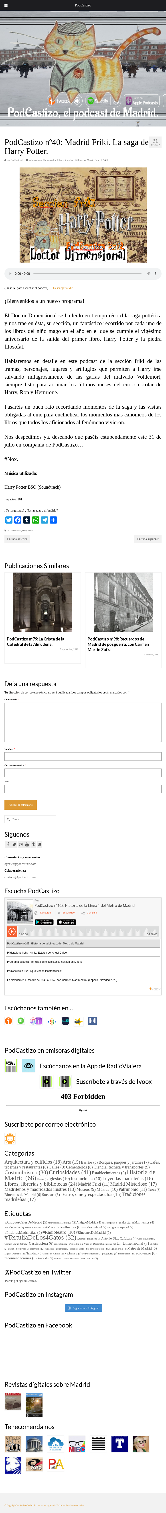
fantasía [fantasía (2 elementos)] (64, 1249)
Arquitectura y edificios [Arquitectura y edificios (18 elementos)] (33, 1162)
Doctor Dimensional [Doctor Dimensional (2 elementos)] (104, 1244)
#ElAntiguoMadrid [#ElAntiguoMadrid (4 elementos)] (86, 1222)
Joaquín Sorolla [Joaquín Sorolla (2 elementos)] (117, 1249)
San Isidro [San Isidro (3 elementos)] (45, 1258)
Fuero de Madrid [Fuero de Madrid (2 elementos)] (98, 1249)
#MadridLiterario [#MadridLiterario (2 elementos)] (35, 1227)
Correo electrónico (15, 765)
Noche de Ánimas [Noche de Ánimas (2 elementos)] (53, 1253)
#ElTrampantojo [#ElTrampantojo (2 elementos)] (111, 1222)
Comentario (11, 699)
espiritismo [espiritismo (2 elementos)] (37, 1249)
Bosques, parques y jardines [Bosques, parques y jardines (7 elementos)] (124, 1162)
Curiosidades (49, 160)
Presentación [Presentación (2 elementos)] (126, 1253)
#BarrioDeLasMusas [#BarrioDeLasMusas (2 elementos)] (59, 1222)
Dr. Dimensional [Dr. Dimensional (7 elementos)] (133, 1243)
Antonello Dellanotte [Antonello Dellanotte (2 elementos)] (88, 1239)
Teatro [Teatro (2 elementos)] (58, 1258)
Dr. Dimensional (13, 530)
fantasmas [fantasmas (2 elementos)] (51, 1249)
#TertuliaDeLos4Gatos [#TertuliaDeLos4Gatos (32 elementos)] (40, 1237)
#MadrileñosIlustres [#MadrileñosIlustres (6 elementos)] (63, 1227)
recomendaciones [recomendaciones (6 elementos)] (20, 1258)
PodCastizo (16, 160)
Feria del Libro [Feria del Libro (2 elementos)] (78, 1249)
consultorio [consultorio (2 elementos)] (61, 1244)
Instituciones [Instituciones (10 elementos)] (86, 1178)
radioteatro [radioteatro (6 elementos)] (145, 1253)
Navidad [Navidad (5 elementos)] (34, 1253)
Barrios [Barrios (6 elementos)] (89, 1162)
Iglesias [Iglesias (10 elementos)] (59, 1178)
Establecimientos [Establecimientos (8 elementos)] (109, 1172)
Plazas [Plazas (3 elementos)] (154, 1189)
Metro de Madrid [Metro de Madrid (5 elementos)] (142, 1248)
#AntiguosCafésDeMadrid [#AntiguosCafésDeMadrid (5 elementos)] (25, 1222)
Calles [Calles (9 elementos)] (57, 1167)
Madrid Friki (93, 160)
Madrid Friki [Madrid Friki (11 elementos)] (93, 1184)
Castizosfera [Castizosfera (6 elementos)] (41, 1243)
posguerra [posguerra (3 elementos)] (109, 1253)
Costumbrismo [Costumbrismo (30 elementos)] (26, 1172)
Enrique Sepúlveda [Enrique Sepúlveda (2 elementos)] (18, 1249)
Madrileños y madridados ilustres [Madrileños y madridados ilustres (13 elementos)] (40, 1189)
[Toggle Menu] (6, 5)
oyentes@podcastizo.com (20, 864)
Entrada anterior (17, 539)
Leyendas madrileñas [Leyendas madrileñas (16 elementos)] (127, 1178)
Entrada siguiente (148, 539)
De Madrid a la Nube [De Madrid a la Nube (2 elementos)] (80, 1244)
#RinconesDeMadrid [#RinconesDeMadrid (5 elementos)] (93, 1232)
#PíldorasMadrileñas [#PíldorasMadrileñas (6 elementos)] (23, 1232)
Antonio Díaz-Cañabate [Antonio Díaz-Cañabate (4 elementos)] (119, 1238)
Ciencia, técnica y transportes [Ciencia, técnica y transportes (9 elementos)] (121, 1167)
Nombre (9, 749)
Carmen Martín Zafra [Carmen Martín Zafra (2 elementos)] (16, 1244)
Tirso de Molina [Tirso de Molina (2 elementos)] (73, 1258)
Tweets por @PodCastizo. (20, 1281)
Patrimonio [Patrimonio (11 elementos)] (133, 1189)
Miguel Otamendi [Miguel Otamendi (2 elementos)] (14, 1253)
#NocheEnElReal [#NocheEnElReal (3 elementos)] (94, 1227)
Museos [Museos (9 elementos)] (86, 1189)
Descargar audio (63, 288)
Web (6, 781)
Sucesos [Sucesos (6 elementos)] (51, 1195)
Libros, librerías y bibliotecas (71, 160)
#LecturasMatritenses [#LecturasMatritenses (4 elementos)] (137, 1222)
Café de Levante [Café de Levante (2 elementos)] (146, 1239)
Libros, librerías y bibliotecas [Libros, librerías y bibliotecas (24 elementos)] (40, 1184)
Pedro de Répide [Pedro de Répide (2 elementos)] (91, 1253)
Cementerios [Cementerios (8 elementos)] (79, 1167)
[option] (42, 620)
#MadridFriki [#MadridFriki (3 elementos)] (14, 1227)
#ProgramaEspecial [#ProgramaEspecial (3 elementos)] (120, 1227)
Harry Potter (27, 530)
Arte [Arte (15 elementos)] (71, 1162)
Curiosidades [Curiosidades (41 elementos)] (70, 1172)
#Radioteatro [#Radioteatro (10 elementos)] (59, 1232)
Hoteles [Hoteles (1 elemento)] (42, 1179)
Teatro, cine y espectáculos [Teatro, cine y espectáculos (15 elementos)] (91, 1194)
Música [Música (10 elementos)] (107, 1189)
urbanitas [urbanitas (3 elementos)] (90, 1258)
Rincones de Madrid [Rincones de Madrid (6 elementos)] (22, 1195)
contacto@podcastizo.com (20, 877)
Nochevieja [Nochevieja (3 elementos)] (73, 1253)
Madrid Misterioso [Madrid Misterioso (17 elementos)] (133, 1184)
